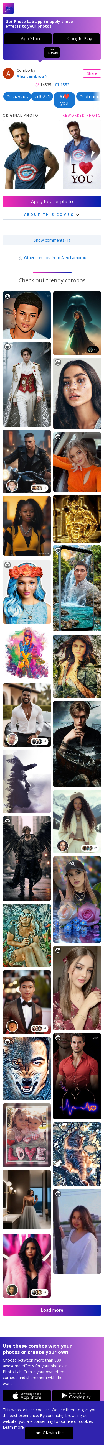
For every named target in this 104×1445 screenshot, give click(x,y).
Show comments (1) (52, 240)
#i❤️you (64, 99)
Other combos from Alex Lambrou (52, 257)
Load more (52, 1310)
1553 (62, 84)
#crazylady (17, 96)
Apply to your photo (52, 201)
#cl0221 (42, 96)
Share (92, 73)
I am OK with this (49, 1432)
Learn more (13, 1427)
